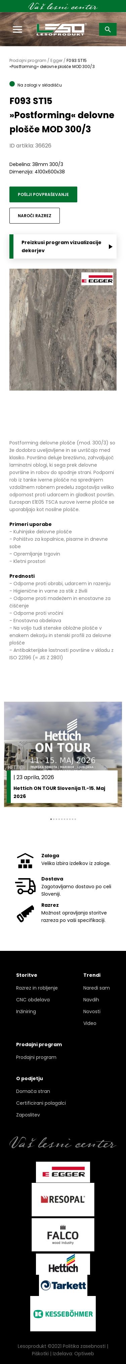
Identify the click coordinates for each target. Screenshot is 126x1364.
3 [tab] (56, 819)
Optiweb (84, 1353)
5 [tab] (61, 819)
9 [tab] (72, 819)
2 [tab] (53, 819)
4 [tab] (59, 819)
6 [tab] (64, 819)
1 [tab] (51, 819)
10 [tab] (75, 819)
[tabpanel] (63, 754)
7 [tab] (67, 819)
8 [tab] (70, 819)
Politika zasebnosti (84, 1346)
